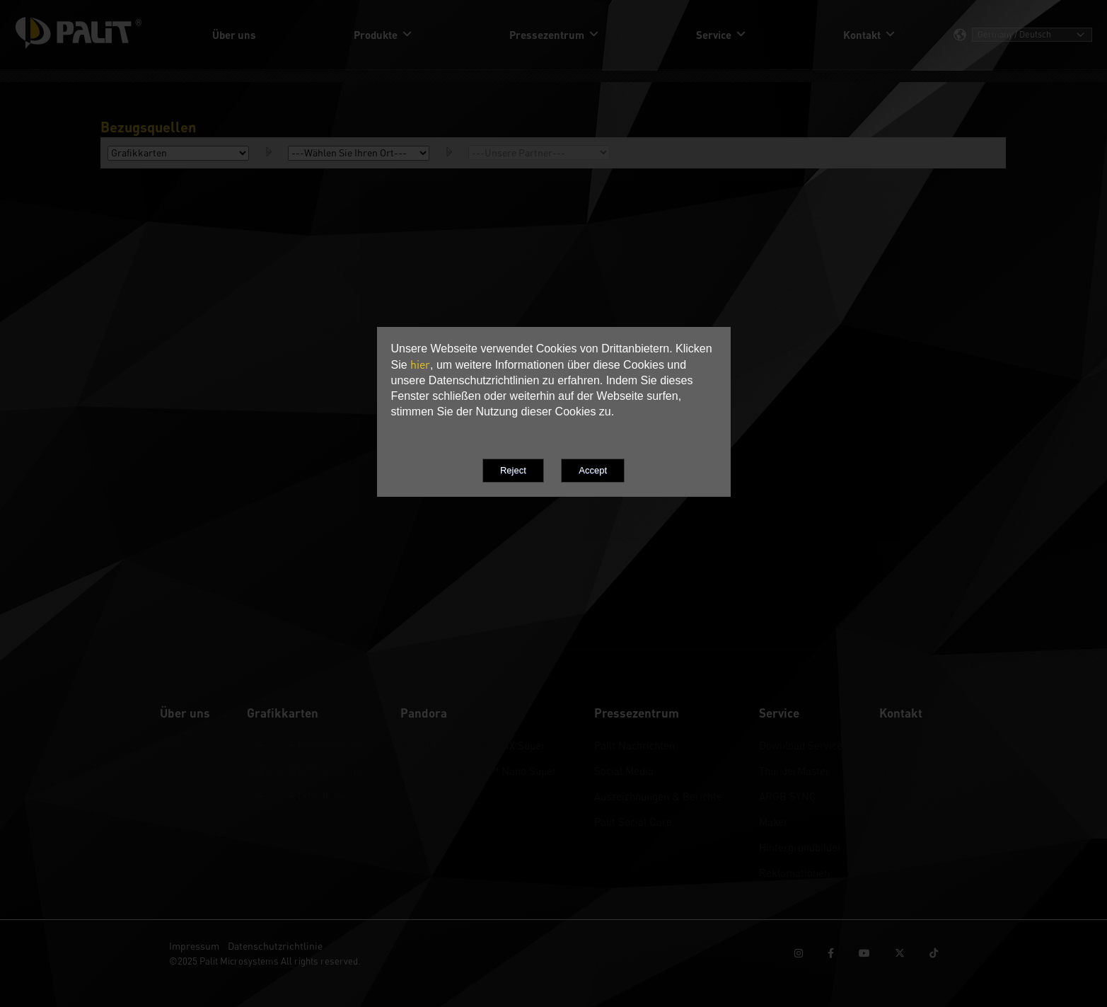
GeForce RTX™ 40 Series (305, 770)
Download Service (800, 745)
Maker (773, 821)
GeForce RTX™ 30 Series (305, 796)
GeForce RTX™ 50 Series (305, 745)
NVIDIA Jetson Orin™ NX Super (472, 745)
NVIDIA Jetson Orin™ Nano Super (478, 770)
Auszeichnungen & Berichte (658, 796)
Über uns (181, 745)
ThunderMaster (794, 770)
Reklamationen (794, 872)
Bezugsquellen (913, 770)
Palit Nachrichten (634, 745)
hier (420, 364)
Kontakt (897, 745)
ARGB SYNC (787, 796)
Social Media (624, 770)
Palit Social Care (633, 821)
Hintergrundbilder (800, 847)
